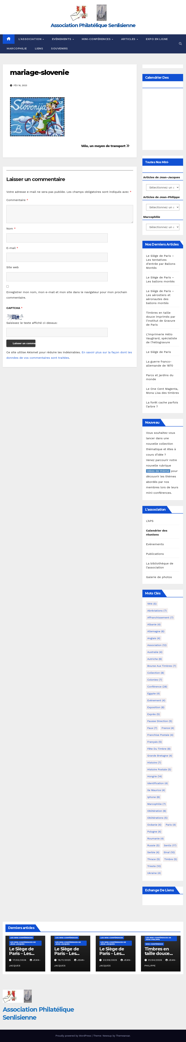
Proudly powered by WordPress (73, 1035)
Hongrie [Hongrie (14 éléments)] (154, 776)
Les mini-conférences (21, 938)
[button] (180, 43)
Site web (12, 267)
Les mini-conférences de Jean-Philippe (158, 938)
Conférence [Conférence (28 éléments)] (157, 686)
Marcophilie (17, 48)
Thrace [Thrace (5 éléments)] (153, 859)
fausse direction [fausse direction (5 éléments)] (159, 721)
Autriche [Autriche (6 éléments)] (154, 658)
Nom (11, 228)
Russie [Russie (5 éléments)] (153, 845)
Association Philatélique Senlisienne (93, 25)
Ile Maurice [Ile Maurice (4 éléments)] (156, 790)
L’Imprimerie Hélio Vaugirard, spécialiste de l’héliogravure (161, 338)
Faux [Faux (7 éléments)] (152, 728)
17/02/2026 (20, 960)
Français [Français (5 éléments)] (154, 741)
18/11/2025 (65, 960)
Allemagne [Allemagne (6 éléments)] (155, 631)
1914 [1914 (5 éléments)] (152, 603)
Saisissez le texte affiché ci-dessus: (31, 323)
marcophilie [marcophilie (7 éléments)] (156, 803)
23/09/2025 (110, 960)
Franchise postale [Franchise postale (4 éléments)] (160, 734)
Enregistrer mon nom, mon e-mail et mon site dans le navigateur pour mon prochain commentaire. (66, 294)
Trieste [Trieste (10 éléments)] (154, 866)
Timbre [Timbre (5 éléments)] (170, 859)
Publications (155, 554)
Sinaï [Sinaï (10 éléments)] (169, 852)
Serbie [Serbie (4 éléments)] (153, 852)
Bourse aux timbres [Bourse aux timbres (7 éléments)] (161, 665)
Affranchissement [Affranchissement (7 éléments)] (160, 617)
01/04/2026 (155, 960)
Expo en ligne (157, 39)
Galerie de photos (159, 577)
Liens (39, 48)
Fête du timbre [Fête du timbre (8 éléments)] (159, 748)
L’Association (30, 39)
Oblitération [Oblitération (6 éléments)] (156, 810)
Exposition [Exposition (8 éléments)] (155, 707)
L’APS (149, 521)
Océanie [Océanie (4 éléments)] (154, 824)
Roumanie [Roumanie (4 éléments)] (155, 838)
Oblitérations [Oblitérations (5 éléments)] (157, 817)
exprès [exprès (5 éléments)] (153, 714)
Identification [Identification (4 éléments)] (157, 783)
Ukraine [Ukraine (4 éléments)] (154, 873)
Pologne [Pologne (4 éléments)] (154, 831)
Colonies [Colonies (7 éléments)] (154, 679)
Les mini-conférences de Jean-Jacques (23, 943)
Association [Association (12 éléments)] (157, 645)
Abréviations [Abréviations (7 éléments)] (157, 610)
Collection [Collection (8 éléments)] (155, 672)
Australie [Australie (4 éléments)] (154, 652)
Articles (128, 39)
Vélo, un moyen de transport (105, 146)
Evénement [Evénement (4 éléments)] (156, 700)
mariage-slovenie (39, 72)
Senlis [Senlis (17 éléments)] (170, 845)
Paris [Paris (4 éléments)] (171, 824)
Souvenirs (59, 48)
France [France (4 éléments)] (167, 728)
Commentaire (17, 200)
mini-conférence (154, 944)
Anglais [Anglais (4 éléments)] (153, 638)
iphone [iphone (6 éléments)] (153, 797)
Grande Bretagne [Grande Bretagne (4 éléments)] (159, 755)
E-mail (12, 248)
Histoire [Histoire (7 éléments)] (154, 762)
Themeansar (123, 1035)
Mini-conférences (97, 39)
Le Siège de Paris (158, 352)
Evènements (62, 39)
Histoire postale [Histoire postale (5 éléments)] (159, 769)
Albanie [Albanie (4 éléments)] (154, 624)
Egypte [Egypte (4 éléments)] (153, 693)
